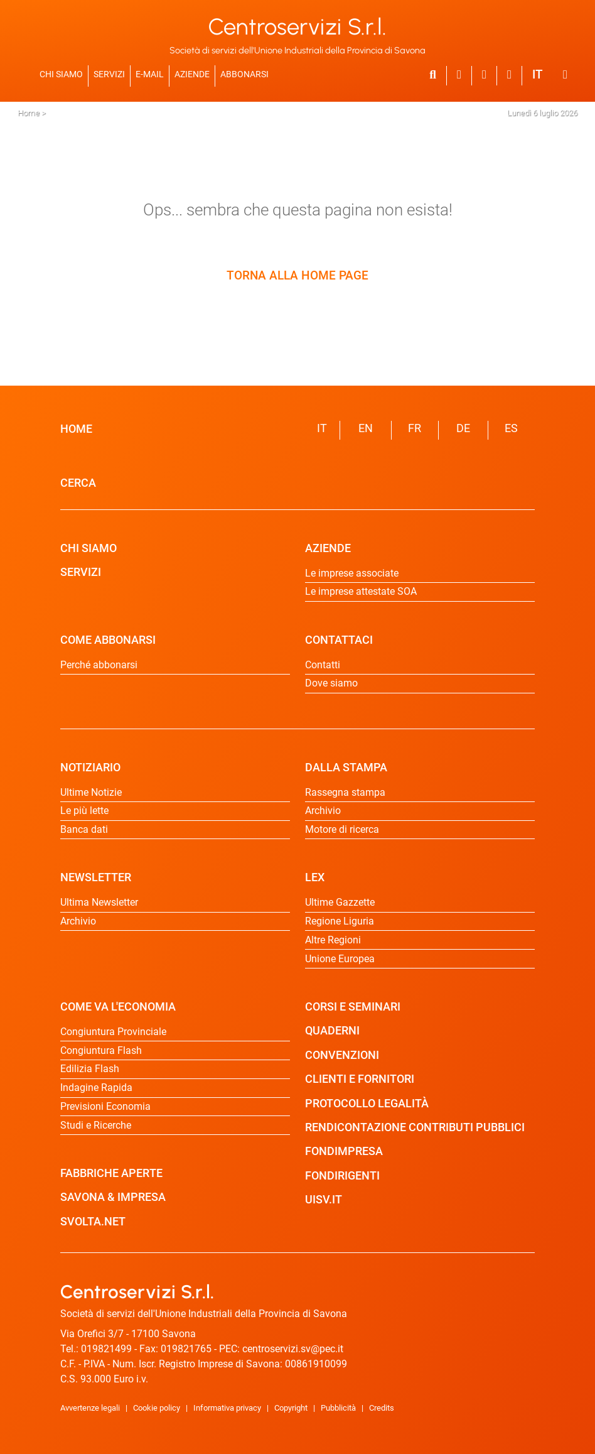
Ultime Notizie (91, 792)
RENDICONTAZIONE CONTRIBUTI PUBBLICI (415, 1127)
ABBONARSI (244, 74)
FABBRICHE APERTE (111, 1173)
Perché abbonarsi (98, 665)
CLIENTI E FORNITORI (359, 1079)
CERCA (78, 483)
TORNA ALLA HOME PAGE (297, 275)
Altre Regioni (333, 940)
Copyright (291, 1408)
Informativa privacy (227, 1408)
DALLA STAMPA (346, 767)
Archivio (78, 921)
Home (29, 112)
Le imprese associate (352, 573)
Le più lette (84, 811)
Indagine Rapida (96, 1087)
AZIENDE (192, 74)
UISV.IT (323, 1199)
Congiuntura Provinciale (113, 1032)
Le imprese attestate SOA (361, 591)
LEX (314, 877)
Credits (381, 1408)
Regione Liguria (339, 921)
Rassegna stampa (345, 792)
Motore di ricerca (342, 829)
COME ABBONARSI (108, 640)
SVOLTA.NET (93, 1221)
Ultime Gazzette (340, 902)
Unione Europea (340, 959)
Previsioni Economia (105, 1106)
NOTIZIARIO (90, 767)
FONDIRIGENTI (342, 1175)
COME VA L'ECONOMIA (118, 1007)
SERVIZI (109, 74)
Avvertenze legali (90, 1408)
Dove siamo (331, 683)
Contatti (322, 665)
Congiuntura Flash (101, 1050)
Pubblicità (338, 1408)
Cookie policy (156, 1408)
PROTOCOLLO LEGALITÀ (367, 1103)
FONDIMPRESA (344, 1151)
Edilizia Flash (89, 1069)
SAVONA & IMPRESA (113, 1197)
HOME (76, 429)
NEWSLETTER (95, 877)
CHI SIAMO (61, 74)
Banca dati (84, 829)
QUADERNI (332, 1030)
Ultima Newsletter (99, 902)
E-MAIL (150, 74)
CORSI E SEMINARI (352, 1007)
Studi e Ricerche (95, 1125)
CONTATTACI (339, 640)
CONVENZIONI (342, 1055)
